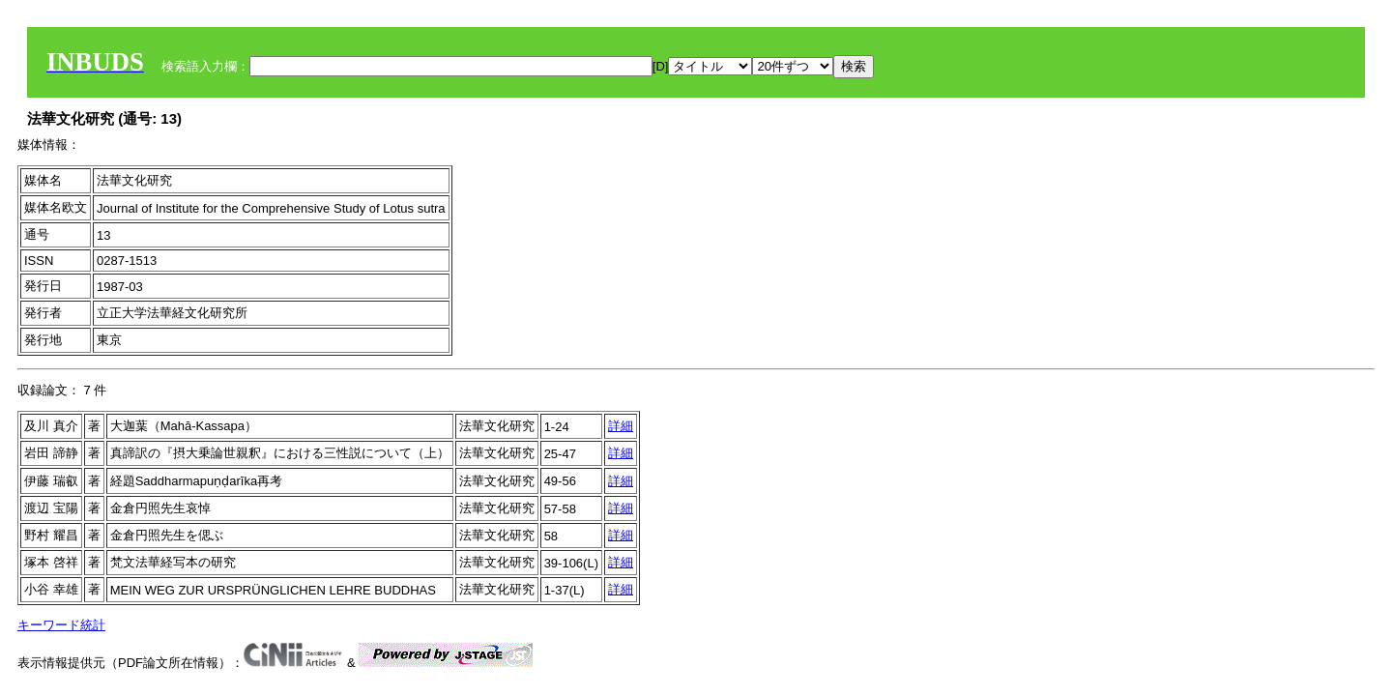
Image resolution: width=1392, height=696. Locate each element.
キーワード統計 (61, 625)
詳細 (620, 426)
